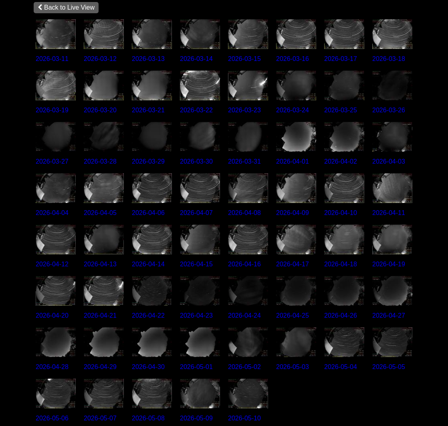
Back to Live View (66, 7)
